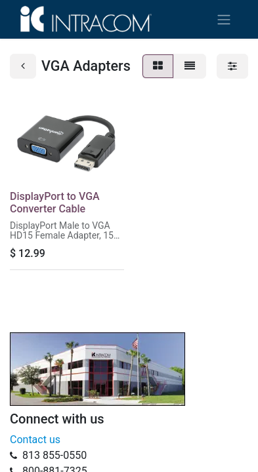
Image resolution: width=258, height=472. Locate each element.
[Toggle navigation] (224, 19)
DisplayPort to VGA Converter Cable (55, 202)
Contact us (35, 439)
